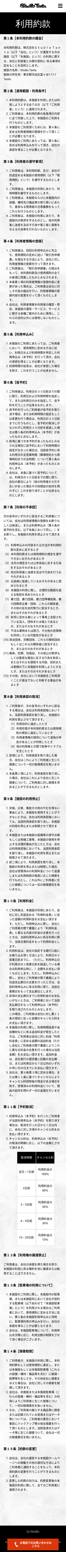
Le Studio (33, 1531)
